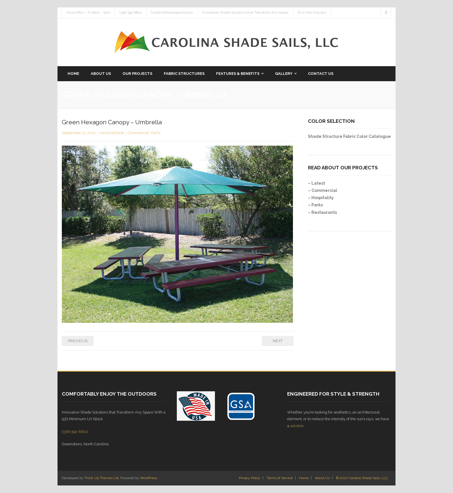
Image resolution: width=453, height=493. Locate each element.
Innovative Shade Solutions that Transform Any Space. (245, 12)
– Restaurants (322, 212)
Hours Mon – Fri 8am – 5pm (88, 12)
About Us (322, 478)
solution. (297, 426)
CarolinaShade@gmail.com (172, 12)
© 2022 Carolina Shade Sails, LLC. (362, 478)
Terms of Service (280, 478)
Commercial (138, 133)
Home (304, 478)
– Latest (316, 183)
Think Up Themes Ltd (101, 478)
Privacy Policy (249, 478)
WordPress (148, 478)
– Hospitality (321, 197)
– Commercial (322, 190)
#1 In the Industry (312, 12)
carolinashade (112, 133)
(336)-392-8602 (130, 12)
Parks (155, 133)
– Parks (315, 205)
